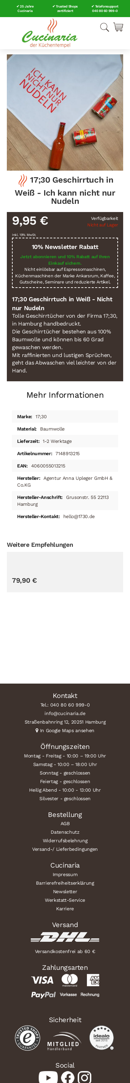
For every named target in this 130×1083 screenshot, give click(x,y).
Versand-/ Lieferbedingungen (65, 849)
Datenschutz (65, 832)
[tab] (65, 392)
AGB (65, 823)
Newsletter (65, 891)
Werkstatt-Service (65, 900)
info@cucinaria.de (64, 713)
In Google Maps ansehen (67, 730)
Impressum (65, 874)
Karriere (65, 908)
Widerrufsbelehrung (65, 840)
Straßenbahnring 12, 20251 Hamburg (65, 722)
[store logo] (50, 33)
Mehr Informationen (65, 395)
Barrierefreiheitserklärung (65, 883)
